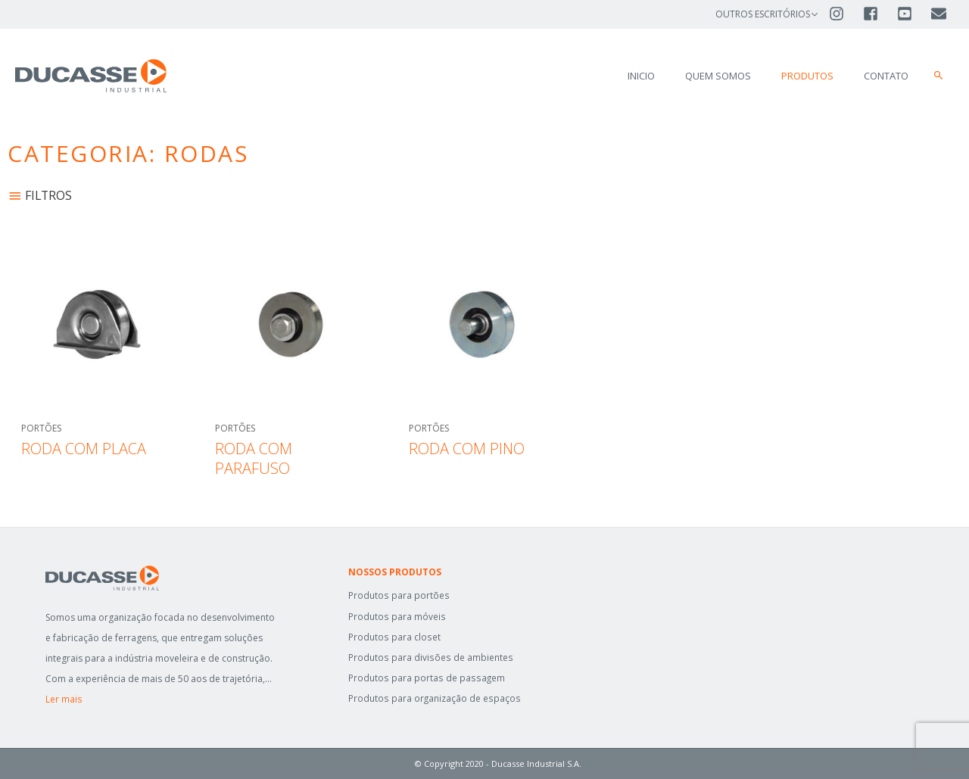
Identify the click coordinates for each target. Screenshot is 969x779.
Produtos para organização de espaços (433, 698)
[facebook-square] (878, 13)
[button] (939, 75)
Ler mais (63, 699)
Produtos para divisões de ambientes (429, 657)
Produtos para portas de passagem (425, 677)
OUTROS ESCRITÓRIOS (762, 14)
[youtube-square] (912, 13)
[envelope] (940, 13)
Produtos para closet (393, 637)
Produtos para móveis (396, 616)
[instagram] (844, 13)
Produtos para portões (398, 595)
